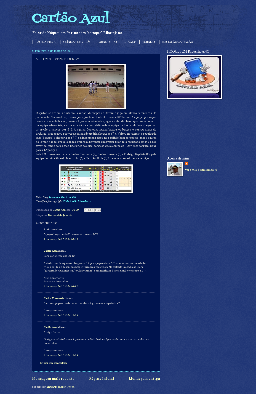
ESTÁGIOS (129, 41)
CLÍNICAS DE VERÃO (77, 41)
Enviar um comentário (54, 362)
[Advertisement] (193, 128)
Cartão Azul (71, 18)
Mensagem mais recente (53, 378)
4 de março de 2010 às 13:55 (61, 355)
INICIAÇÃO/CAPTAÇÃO (177, 41)
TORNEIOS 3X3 (107, 41)
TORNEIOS (149, 41)
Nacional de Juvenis (60, 215)
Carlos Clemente (54, 298)
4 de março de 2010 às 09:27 (61, 286)
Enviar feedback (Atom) (61, 386)
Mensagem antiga (144, 378)
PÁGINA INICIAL (46, 41)
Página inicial (101, 378)
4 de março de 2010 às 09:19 (61, 239)
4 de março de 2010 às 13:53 (61, 315)
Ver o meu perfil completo (201, 169)
